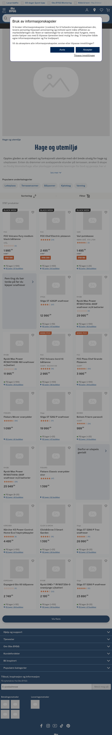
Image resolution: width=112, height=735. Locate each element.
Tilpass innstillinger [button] (84, 55)
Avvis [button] (62, 50)
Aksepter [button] (87, 50)
